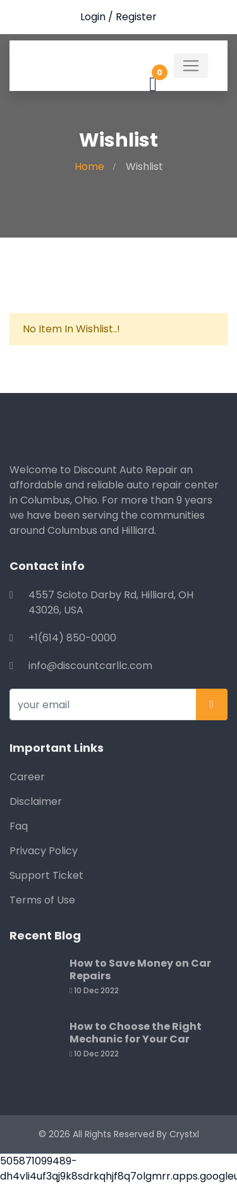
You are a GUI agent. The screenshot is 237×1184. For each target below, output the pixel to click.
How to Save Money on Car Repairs (140, 969)
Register (136, 16)
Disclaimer (35, 801)
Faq (18, 826)
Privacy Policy (43, 850)
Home (89, 166)
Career (27, 777)
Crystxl (184, 1134)
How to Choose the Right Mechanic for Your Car (136, 1032)
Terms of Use (42, 900)
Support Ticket (46, 875)
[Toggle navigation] (191, 65)
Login (93, 16)
